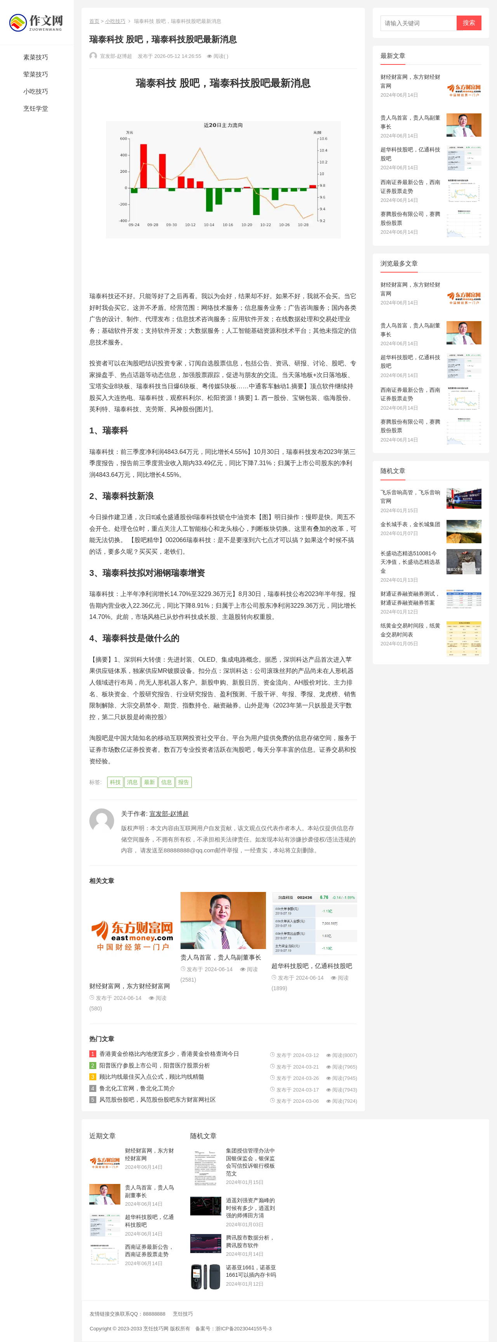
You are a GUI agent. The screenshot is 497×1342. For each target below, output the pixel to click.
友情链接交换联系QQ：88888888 (127, 1314)
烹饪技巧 (183, 1314)
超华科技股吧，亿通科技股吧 (311, 966)
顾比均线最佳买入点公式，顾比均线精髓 (151, 1076)
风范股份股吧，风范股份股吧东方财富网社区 (157, 1099)
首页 (94, 21)
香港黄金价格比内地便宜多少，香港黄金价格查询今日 (169, 1053)
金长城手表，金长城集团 (410, 524)
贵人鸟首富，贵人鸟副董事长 (221, 957)
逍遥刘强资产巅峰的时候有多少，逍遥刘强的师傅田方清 (250, 1208)
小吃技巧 (115, 21)
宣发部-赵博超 (110, 56)
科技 (115, 782)
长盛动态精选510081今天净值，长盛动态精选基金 (410, 562)
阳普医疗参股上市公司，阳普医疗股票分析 (154, 1065)
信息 (166, 782)
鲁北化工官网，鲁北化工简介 (137, 1088)
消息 (132, 782)
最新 (149, 782)
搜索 (469, 22)
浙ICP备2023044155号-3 (243, 1329)
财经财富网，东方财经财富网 (129, 986)
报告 (183, 782)
